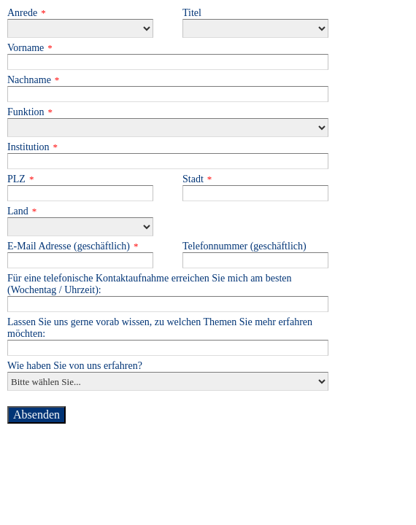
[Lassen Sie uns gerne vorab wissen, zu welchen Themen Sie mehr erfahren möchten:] (167, 348)
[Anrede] (80, 28)
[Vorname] (167, 62)
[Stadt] (255, 193)
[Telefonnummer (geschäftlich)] (255, 260)
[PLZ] (80, 193)
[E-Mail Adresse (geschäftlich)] (80, 260)
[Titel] (255, 28)
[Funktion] (167, 127)
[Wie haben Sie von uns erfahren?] (167, 381)
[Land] (80, 226)
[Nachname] (167, 94)
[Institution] (167, 161)
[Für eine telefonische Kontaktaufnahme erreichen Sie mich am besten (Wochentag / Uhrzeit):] (167, 304)
